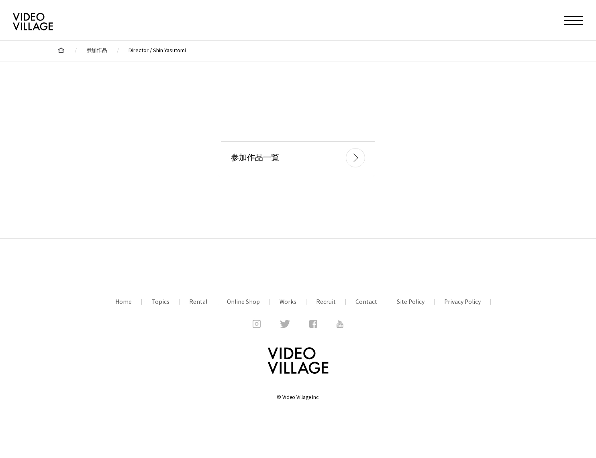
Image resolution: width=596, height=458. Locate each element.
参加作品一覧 (298, 157)
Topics (160, 301)
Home (123, 301)
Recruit (326, 301)
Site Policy (411, 301)
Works (288, 301)
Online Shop (243, 301)
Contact (366, 301)
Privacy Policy (462, 301)
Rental (198, 301)
